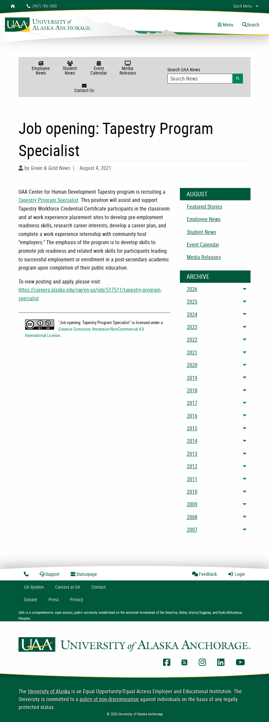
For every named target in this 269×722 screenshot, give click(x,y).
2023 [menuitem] (192, 327)
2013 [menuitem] (192, 453)
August (197, 194)
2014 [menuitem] (192, 440)
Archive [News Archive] (197, 276)
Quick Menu (242, 6)
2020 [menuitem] (192, 365)
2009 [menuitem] (192, 504)
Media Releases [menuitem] (204, 257)
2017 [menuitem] (192, 403)
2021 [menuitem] (192, 352)
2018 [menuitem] (192, 390)
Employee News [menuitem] (203, 219)
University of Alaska (49, 691)
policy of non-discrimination (109, 699)
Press (54, 599)
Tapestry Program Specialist (48, 200)
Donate (30, 599)
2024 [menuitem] (192, 314)
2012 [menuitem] (192, 466)
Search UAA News (205, 74)
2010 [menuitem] (192, 491)
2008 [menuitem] (192, 517)
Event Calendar (99, 68)
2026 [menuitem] (192, 289)
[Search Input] (200, 78)
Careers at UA (67, 587)
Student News (70, 68)
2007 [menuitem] (192, 529)
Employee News (41, 68)
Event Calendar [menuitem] (203, 244)
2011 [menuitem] (192, 479)
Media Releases (127, 68)
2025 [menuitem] (192, 301)
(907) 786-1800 (41, 6)
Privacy (76, 599)
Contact (98, 587)
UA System (34, 587)
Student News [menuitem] (201, 232)
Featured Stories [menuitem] (204, 206)
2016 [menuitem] (192, 415)
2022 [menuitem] (192, 339)
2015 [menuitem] (192, 428)
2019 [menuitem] (192, 377)
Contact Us (84, 88)
